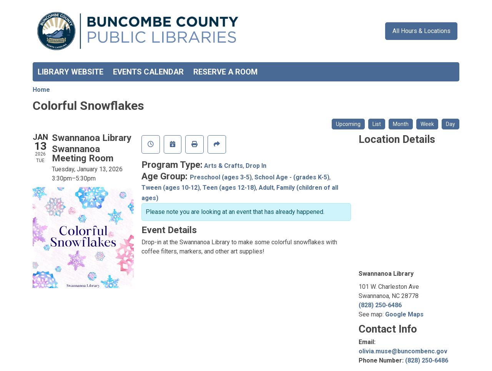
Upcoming (348, 124)
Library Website (70, 71)
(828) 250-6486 (380, 305)
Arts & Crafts (223, 165)
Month (401, 124)
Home (41, 89)
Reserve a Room (225, 71)
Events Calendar (148, 71)
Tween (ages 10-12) (170, 187)
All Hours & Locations (421, 31)
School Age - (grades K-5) (291, 177)
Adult (266, 187)
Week (427, 124)
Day (450, 124)
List (376, 124)
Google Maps (404, 314)
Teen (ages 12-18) (229, 187)
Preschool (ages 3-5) (221, 177)
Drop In (256, 165)
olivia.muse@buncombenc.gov (403, 351)
